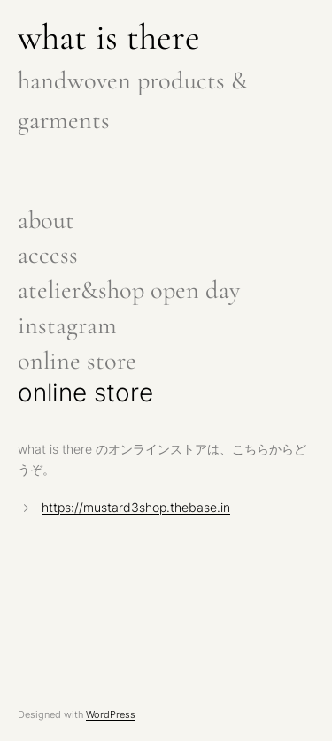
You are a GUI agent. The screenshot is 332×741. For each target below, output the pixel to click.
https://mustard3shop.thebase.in (136, 507)
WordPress (110, 714)
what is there (109, 37)
